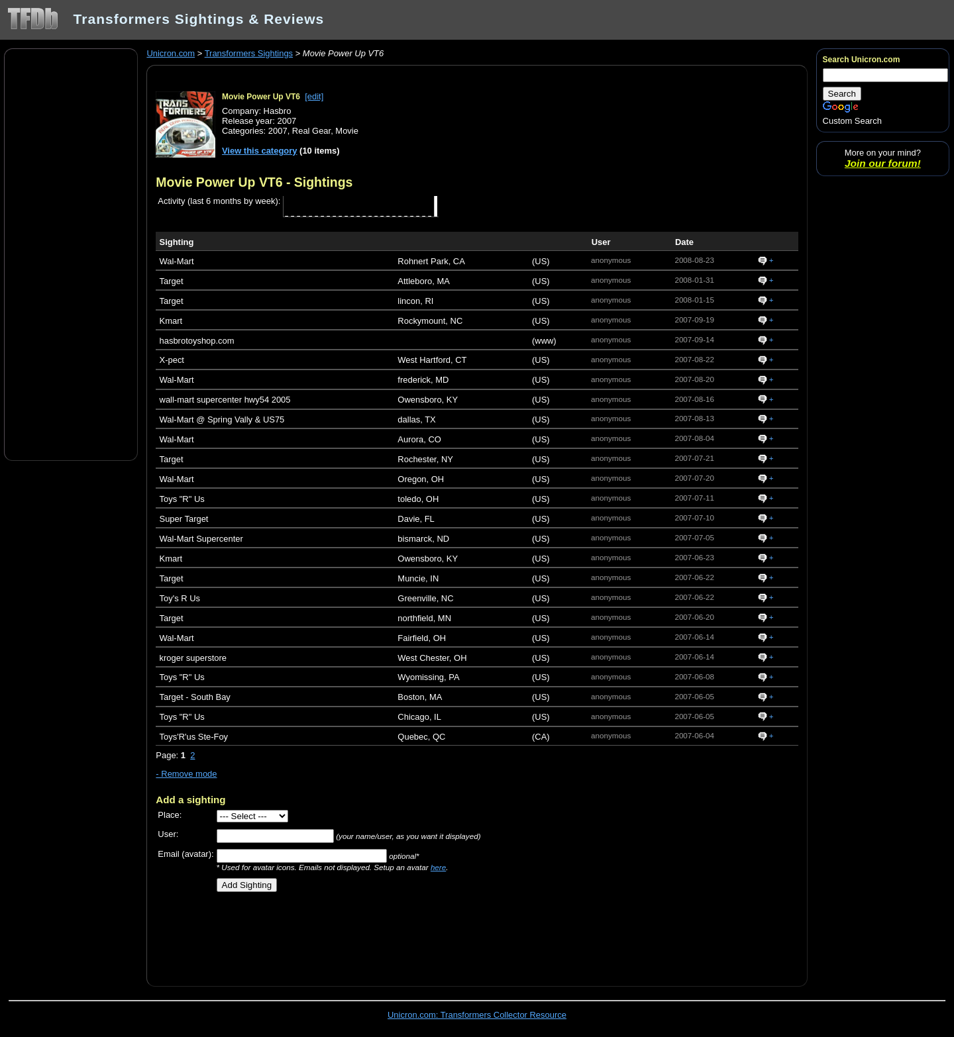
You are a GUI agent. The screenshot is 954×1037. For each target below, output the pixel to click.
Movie (346, 131)
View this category (259, 151)
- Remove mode (186, 774)
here (438, 867)
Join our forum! (883, 163)
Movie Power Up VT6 (261, 96)
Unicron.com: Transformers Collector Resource (477, 1015)
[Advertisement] (71, 253)
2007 (278, 131)
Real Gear (311, 131)
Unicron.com (170, 53)
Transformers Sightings (249, 53)
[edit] (314, 96)
